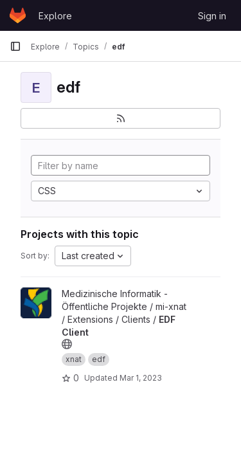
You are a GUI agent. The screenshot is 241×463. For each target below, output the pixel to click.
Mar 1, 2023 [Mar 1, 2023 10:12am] (141, 378)
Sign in (212, 15)
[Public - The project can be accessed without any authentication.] (67, 344)
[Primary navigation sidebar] (15, 46)
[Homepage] (17, 15)
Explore (55, 15)
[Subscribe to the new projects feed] (120, 118)
